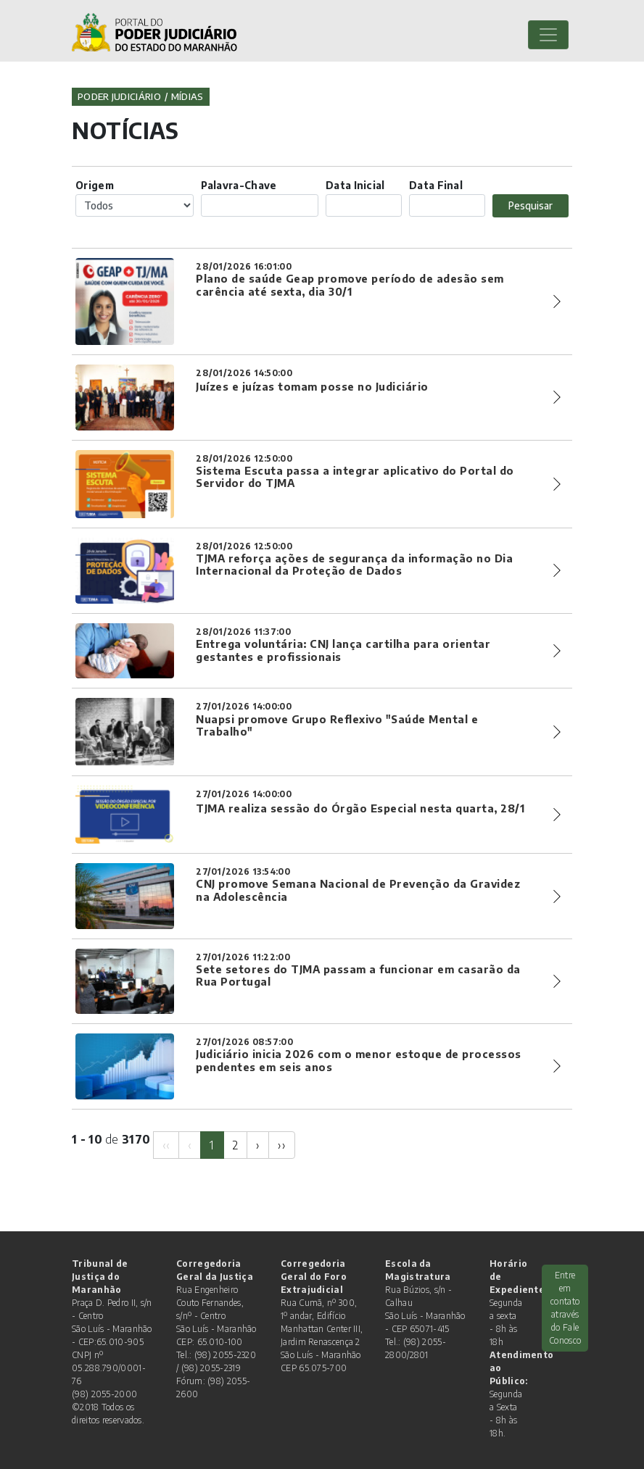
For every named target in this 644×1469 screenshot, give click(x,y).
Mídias (187, 96)
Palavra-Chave (239, 185)
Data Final (436, 185)
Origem (94, 185)
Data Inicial (355, 185)
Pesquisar (530, 205)
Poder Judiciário (119, 96)
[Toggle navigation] (548, 34)
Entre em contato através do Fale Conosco (565, 1308)
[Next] (258, 1145)
